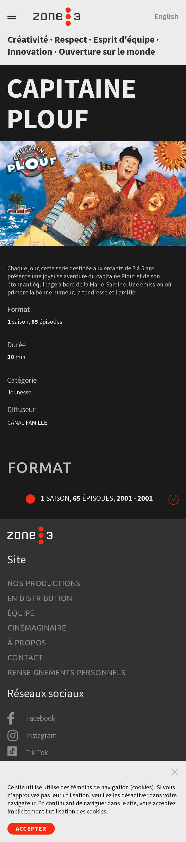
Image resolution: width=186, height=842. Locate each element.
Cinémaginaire (37, 628)
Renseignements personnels (66, 672)
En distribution (40, 598)
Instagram (41, 735)
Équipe (21, 613)
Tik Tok (37, 752)
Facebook (40, 718)
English (166, 16)
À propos (26, 643)
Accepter (31, 828)
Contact (25, 657)
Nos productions (44, 583)
